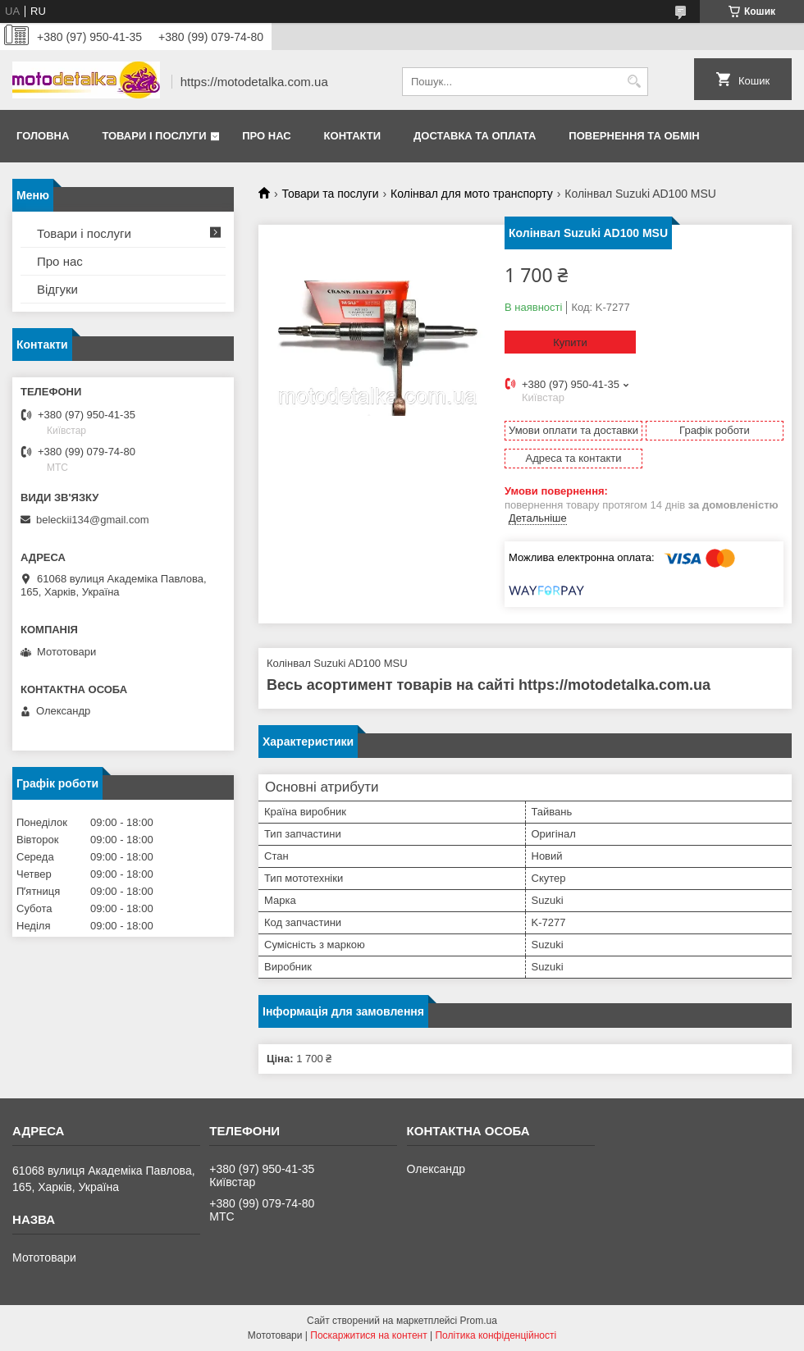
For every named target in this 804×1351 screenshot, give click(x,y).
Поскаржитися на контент (368, 1335)
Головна (42, 136)
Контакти (352, 136)
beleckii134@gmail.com (92, 519)
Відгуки (57, 289)
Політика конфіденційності (495, 1335)
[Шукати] (633, 81)
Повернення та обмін (634, 136)
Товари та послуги (329, 193)
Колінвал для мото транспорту (472, 193)
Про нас (266, 136)
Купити (570, 342)
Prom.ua (478, 1320)
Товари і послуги (154, 136)
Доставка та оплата (474, 136)
